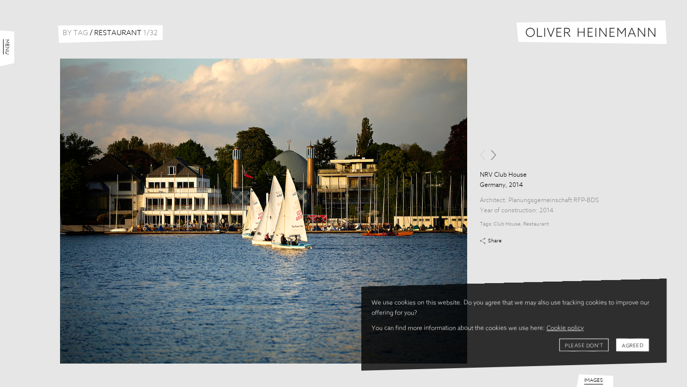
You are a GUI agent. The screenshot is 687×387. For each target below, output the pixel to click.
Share (495, 240)
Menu (7, 46)
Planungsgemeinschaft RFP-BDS (553, 201)
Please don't (584, 345)
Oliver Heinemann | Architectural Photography (592, 32)
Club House (507, 224)
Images (593, 380)
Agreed (632, 345)
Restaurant (536, 224)
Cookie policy (565, 328)
